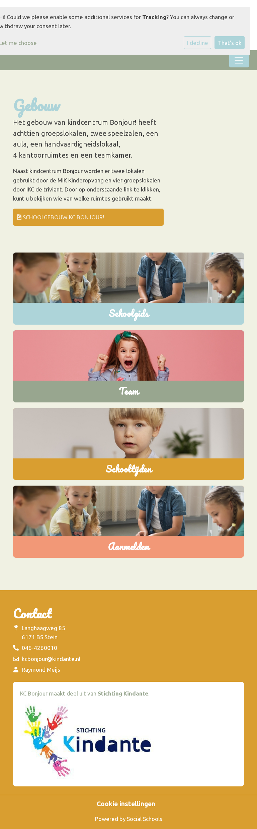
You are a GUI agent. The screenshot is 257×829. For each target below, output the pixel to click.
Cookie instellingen (126, 804)
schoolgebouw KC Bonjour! (60, 217)
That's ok (230, 43)
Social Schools (144, 819)
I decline (197, 43)
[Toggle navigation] (239, 60)
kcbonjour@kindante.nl (51, 659)
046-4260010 (39, 648)
